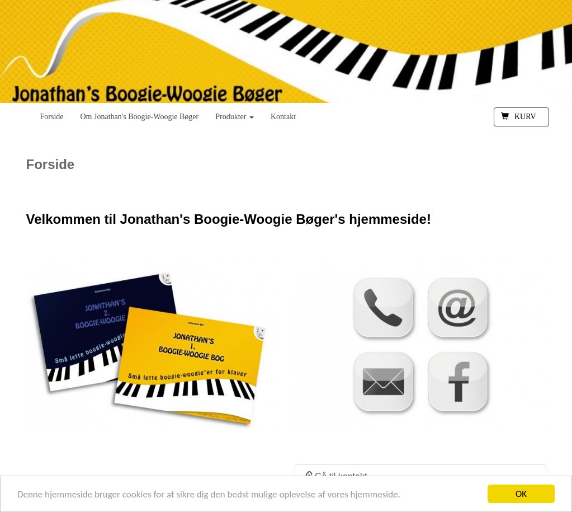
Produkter (234, 116)
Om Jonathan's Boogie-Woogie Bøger (140, 116)
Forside (52, 116)
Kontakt (283, 116)
